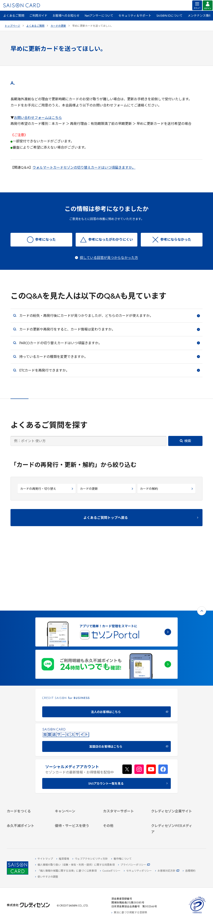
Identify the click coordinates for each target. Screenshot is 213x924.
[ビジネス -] (171, 765)
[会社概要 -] (171, 760)
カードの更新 (58, 26)
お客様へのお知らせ (66, 16)
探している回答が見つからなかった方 (109, 258)
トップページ (12, 26)
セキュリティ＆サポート (134, 16)
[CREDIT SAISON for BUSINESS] (106, 642)
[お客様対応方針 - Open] (167, 871)
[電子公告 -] (171, 780)
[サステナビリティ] (171, 770)
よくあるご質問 (13, 16)
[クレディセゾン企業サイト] (171, 755)
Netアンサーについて (99, 16)
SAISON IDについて (169, 16)
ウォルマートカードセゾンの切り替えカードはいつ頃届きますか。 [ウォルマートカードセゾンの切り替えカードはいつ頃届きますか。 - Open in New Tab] (84, 168)
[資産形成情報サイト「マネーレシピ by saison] (171, 817)
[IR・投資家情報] (171, 775)
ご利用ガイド (38, 16)
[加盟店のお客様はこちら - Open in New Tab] (106, 676)
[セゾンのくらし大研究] (171, 824)
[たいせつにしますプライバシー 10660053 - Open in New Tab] (197, 913)
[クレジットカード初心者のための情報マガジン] (171, 808)
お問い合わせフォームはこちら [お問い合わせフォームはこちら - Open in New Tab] (38, 118)
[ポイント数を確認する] (27, 833)
